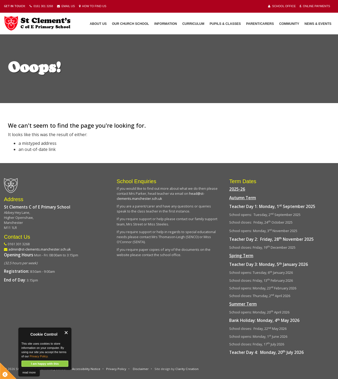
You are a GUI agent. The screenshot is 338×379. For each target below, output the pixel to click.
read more (29, 372)
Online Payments (315, 6)
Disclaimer (141, 369)
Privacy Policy (116, 369)
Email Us (66, 6)
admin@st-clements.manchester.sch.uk (39, 249)
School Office (282, 6)
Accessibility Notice (86, 369)
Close (66, 332)
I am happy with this (45, 363)
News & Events (317, 24)
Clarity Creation (187, 369)
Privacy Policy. (39, 356)
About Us (98, 24)
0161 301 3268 (41, 6)
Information (165, 24)
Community (289, 24)
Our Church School (130, 24)
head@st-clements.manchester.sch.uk (160, 196)
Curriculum (193, 24)
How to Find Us (92, 6)
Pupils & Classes (225, 24)
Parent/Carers (260, 24)
